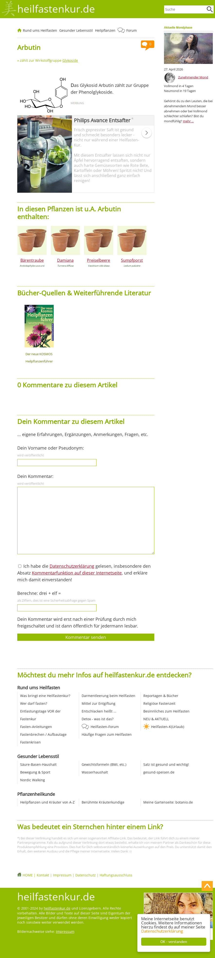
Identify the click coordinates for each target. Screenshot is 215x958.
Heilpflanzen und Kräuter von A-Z (47, 802)
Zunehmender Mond (193, 77)
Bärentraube (32, 260)
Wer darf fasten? (33, 703)
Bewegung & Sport (35, 772)
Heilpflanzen (105, 30)
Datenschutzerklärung (162, 931)
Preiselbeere (98, 260)
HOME (28, 875)
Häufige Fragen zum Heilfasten (107, 734)
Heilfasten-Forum (105, 726)
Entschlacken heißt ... (99, 711)
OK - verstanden (173, 941)
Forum (131, 30)
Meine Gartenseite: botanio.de (168, 802)
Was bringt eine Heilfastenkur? (45, 695)
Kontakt (43, 875)
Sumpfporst (132, 260)
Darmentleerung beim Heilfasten (108, 695)
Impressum (62, 875)
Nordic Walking (32, 780)
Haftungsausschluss (116, 875)
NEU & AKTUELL (156, 719)
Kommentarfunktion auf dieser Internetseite (77, 573)
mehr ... (188, 121)
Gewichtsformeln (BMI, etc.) (104, 764)
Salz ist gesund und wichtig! (166, 764)
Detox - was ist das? (97, 719)
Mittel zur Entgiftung (98, 703)
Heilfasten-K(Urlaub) (167, 726)
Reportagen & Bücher (160, 695)
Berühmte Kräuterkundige (103, 802)
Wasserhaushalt (95, 772)
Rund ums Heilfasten (40, 30)
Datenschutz (85, 875)
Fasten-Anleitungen (36, 726)
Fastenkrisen (30, 742)
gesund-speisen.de (158, 772)
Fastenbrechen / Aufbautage (43, 734)
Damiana (65, 260)
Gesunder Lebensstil (76, 30)
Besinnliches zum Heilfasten (166, 711)
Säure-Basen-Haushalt (38, 764)
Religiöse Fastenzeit (159, 703)
